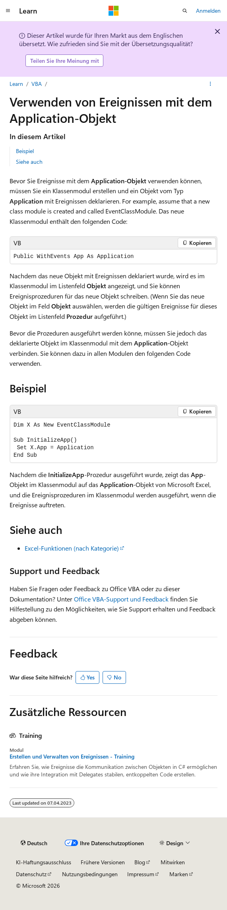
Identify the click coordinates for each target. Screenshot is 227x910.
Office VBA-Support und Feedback (121, 599)
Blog (139, 862)
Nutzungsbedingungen (90, 874)
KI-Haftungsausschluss (43, 862)
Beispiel (25, 151)
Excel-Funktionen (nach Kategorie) (72, 548)
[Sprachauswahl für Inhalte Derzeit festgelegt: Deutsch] (34, 843)
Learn (16, 83)
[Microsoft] (114, 11)
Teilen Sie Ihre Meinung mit (64, 60)
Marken (178, 874)
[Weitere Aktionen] (210, 84)
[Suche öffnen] (185, 11)
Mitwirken (173, 862)
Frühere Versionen (103, 862)
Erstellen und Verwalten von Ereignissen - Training (72, 756)
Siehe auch (29, 161)
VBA (36, 83)
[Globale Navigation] (8, 11)
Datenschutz (31, 874)
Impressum (140, 874)
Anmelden (208, 10)
